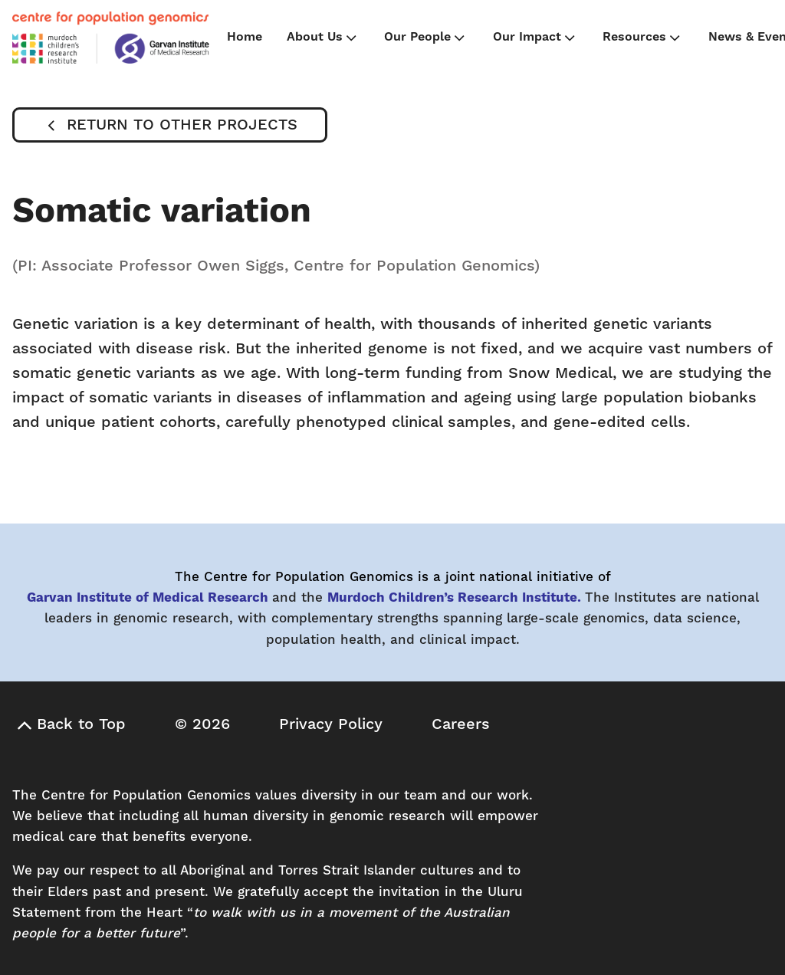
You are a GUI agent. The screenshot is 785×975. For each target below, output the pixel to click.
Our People (426, 37)
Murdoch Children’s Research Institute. (454, 597)
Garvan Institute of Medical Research (147, 597)
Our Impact (535, 37)
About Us (323, 37)
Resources (643, 37)
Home (244, 36)
